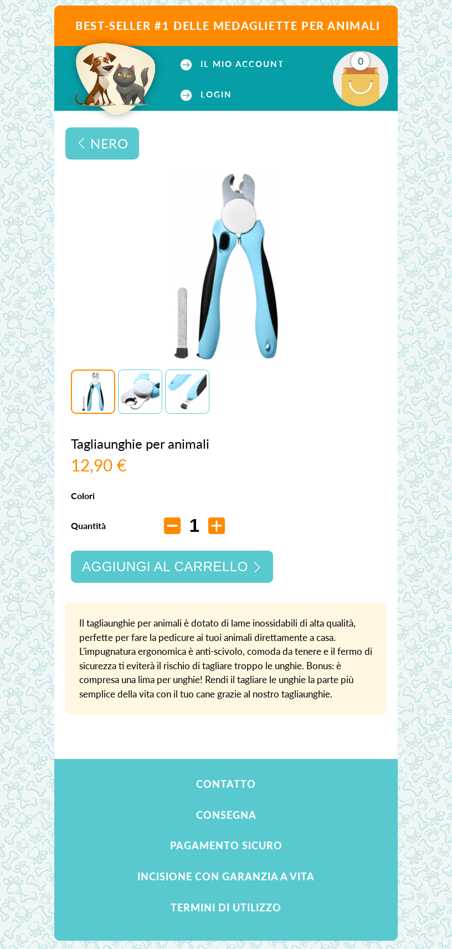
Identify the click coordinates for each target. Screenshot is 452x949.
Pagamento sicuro (226, 845)
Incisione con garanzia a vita (226, 876)
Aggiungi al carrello (165, 566)
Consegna (226, 815)
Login (214, 94)
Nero (109, 143)
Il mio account (240, 64)
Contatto (226, 784)
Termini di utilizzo (226, 907)
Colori (84, 496)
